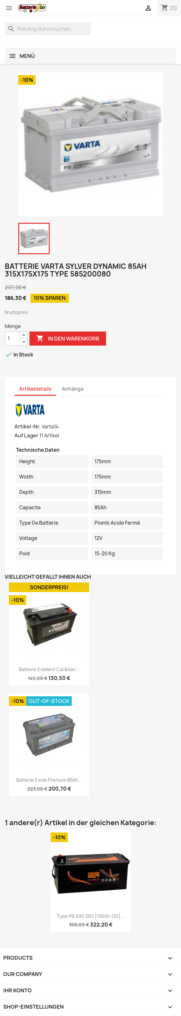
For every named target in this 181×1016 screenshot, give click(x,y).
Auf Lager (26, 435)
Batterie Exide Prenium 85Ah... (49, 780)
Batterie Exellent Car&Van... (49, 669)
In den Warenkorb (67, 338)
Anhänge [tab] (73, 389)
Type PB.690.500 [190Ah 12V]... (90, 916)
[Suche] (48, 28)
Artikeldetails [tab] (35, 389)
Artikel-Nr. (27, 426)
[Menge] (12, 339)
